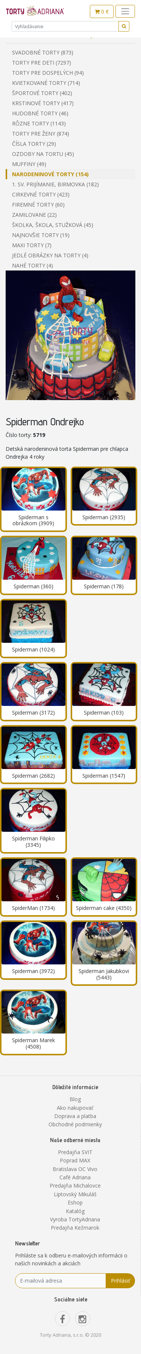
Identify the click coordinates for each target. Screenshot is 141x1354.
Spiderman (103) (104, 712)
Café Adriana (75, 1177)
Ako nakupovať (75, 1107)
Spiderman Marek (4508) (33, 1043)
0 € (102, 11)
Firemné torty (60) (38, 204)
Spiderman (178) (104, 586)
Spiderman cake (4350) (104, 907)
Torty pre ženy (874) (40, 133)
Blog (75, 1099)
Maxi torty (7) (32, 245)
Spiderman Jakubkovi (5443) (104, 974)
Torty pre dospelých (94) (48, 72)
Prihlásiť (120, 1280)
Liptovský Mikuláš (75, 1194)
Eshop (75, 1202)
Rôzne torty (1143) (39, 123)
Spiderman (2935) (103, 517)
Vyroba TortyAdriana (75, 1219)
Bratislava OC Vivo (75, 1169)
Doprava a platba (75, 1116)
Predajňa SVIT (75, 1152)
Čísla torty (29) (34, 143)
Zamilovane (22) (34, 214)
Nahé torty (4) (32, 265)
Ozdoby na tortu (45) (43, 153)
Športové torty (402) (42, 93)
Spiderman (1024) (33, 649)
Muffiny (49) (29, 164)
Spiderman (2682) (33, 775)
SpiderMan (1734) (33, 907)
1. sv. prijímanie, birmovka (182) (55, 184)
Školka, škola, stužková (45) (52, 224)
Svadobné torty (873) (42, 52)
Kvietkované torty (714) (46, 82)
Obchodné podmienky (75, 1124)
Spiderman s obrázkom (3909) (33, 520)
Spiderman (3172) (33, 712)
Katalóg (75, 1211)
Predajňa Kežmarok (75, 1227)
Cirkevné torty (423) (41, 194)
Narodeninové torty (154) (50, 174)
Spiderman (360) (33, 586)
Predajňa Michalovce (75, 1185)
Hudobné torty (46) (40, 113)
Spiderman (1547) (103, 775)
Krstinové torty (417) (43, 103)
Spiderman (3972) (33, 971)
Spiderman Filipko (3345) (33, 841)
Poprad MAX (75, 1160)
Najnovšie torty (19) (41, 235)
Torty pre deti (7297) (41, 62)
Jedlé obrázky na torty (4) (50, 255)
